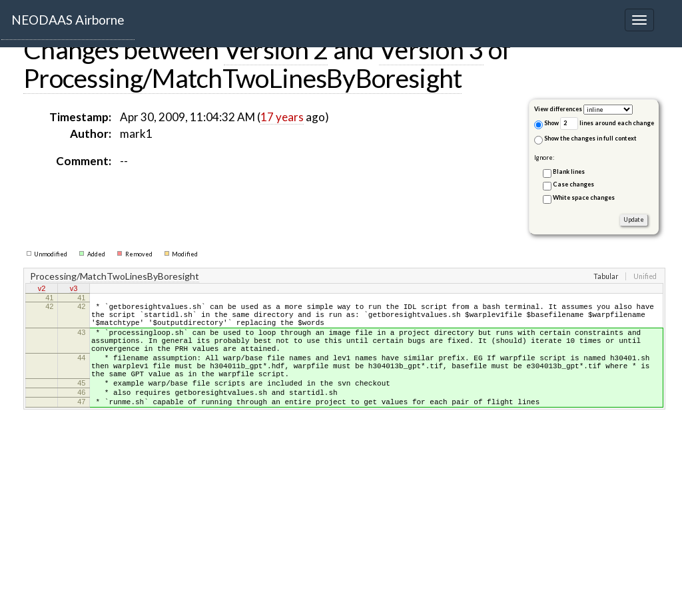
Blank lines (569, 171)
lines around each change (607, 123)
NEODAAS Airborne (68, 19)
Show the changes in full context (585, 140)
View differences (558, 109)
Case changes (573, 184)
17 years (282, 117)
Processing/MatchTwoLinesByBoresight (242, 78)
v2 (42, 290)
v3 (74, 290)
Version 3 (431, 49)
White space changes (584, 197)
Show (546, 124)
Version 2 (276, 49)
